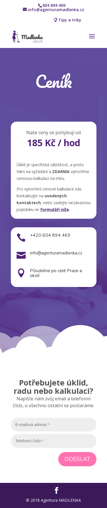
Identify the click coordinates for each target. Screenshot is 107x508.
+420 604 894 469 (50, 235)
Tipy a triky (69, 20)
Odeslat (77, 459)
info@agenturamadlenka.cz (56, 253)
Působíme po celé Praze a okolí (56, 273)
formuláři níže (54, 209)
